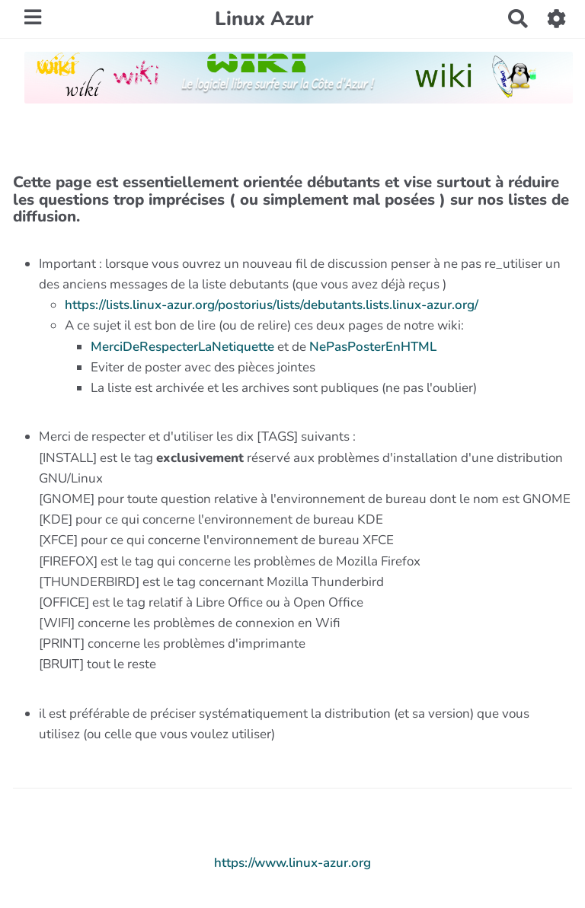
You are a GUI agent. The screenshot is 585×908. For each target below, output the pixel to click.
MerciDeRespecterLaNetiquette (182, 346)
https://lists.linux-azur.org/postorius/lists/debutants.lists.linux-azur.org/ (271, 305)
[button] (557, 18)
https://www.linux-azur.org (292, 862)
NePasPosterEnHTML (372, 346)
